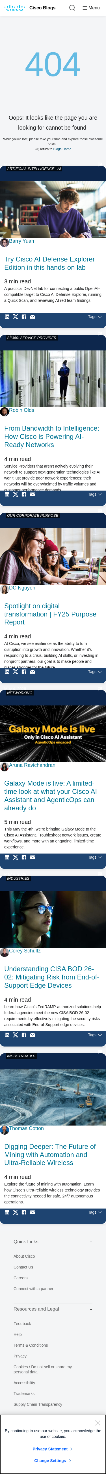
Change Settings (50, 1460)
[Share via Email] (34, 320)
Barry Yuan (21, 241)
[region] (53, 1444)
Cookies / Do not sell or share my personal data (43, 1369)
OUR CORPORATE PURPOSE (32, 515)
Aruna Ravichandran (32, 765)
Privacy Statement (50, 1449)
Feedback (22, 1323)
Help (18, 1334)
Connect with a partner (33, 1288)
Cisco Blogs (42, 7)
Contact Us (23, 1267)
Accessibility (24, 1382)
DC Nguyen (22, 588)
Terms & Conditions (31, 1345)
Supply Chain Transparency (38, 1404)
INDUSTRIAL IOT (21, 1056)
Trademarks (24, 1393)
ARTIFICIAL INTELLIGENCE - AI (34, 169)
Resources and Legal (53, 1309)
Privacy (20, 1356)
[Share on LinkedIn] (8, 320)
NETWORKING (20, 693)
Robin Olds (21, 410)
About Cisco (24, 1256)
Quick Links (53, 1241)
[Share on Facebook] (25, 320)
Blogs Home (62, 149)
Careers (21, 1278)
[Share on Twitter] (17, 320)
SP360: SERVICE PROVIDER (32, 338)
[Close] (97, 1423)
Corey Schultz (25, 951)
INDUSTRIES (18, 878)
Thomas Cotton (26, 1128)
